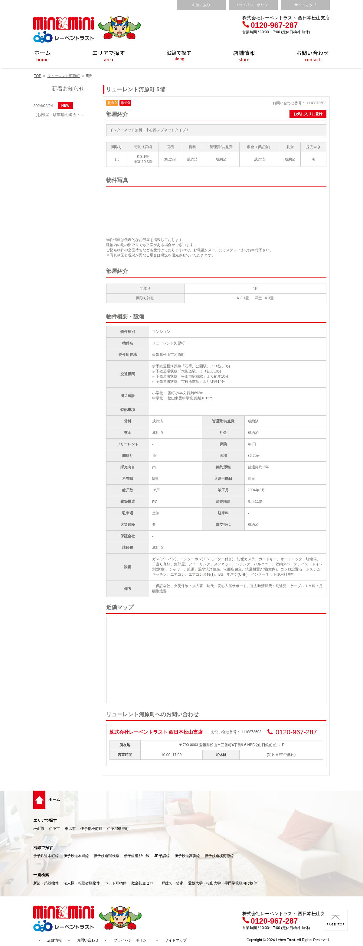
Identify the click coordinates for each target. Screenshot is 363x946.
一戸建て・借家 (170, 883)
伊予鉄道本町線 (46, 856)
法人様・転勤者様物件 (82, 883)
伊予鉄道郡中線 (136, 856)
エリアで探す (45, 820)
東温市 (70, 829)
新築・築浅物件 (46, 883)
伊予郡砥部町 (118, 829)
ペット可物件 (115, 883)
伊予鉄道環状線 (106, 856)
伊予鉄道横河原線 (219, 856)
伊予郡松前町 (91, 829)
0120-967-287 (270, 25)
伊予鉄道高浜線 (187, 856)
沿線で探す (43, 847)
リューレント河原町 (63, 76)
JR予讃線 (162, 856)
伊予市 (54, 829)
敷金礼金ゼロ (142, 883)
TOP (37, 76)
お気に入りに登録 (307, 114)
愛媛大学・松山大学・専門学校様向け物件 (222, 883)
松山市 (38, 829)
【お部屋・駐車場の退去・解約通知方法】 (60, 114)
